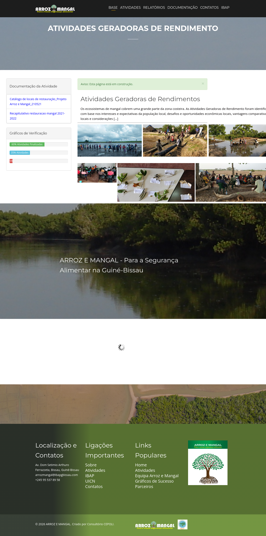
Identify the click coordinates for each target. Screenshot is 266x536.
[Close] (203, 83)
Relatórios (154, 16)
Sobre (91, 465)
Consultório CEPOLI (100, 524)
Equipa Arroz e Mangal (157, 475)
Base (113, 16)
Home (141, 465)
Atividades (130, 16)
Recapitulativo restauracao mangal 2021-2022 (37, 115)
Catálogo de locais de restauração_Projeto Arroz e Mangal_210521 (38, 101)
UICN (90, 481)
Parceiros (144, 486)
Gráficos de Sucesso (154, 481)
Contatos (209, 16)
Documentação (182, 16)
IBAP (225, 16)
